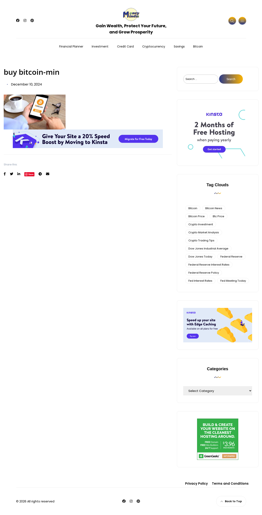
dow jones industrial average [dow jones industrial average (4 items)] (208, 248)
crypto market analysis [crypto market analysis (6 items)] (203, 232)
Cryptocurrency (153, 46)
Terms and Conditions (230, 483)
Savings (179, 46)
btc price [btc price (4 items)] (218, 216)
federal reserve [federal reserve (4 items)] (231, 257)
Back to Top (231, 501)
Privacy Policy (196, 483)
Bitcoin (198, 46)
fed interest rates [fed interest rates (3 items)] (200, 281)
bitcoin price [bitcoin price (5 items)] (196, 216)
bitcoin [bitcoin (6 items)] (192, 208)
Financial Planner (71, 46)
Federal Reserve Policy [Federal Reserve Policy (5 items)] (203, 273)
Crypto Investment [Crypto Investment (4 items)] (200, 224)
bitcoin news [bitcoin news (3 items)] (213, 208)
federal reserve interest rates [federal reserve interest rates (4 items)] (208, 265)
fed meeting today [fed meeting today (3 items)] (233, 281)
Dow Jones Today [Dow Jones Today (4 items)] (200, 257)
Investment (100, 46)
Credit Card (125, 46)
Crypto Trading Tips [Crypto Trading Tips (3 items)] (201, 240)
